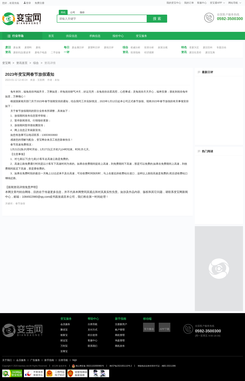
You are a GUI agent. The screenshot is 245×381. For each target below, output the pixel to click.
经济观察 (149, 52)
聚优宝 (64, 329)
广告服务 (35, 360)
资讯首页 (21, 63)
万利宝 (64, 346)
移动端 (147, 318)
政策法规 (163, 47)
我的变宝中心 (174, 2)
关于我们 (7, 360)
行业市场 (15, 35)
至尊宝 (64, 351)
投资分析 (149, 47)
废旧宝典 (210, 52)
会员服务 (65, 324)
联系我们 (92, 346)
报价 (82, 12)
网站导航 (234, 2)
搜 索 (157, 19)
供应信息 (71, 35)
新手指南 (120, 318)
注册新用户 (121, 324)
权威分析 (135, 47)
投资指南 (135, 52)
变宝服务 (141, 35)
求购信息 (95, 35)
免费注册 (39, 3)
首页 (51, 35)
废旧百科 (207, 47)
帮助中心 (93, 318)
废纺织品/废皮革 (22, 52)
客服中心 (202, 2)
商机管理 (120, 335)
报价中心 (118, 35)
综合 (36, 63)
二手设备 (55, 52)
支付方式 (92, 329)
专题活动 (221, 47)
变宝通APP (217, 2)
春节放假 (20, 203)
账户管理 (120, 329)
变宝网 (21, 18)
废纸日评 (109, 47)
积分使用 (92, 335)
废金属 (16, 47)
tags (74, 360)
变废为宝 (194, 47)
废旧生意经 (195, 52)
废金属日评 (78, 47)
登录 (27, 2)
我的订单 (189, 2)
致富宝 (64, 335)
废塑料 (28, 47)
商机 (63, 12)
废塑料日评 (94, 47)
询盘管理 (120, 340)
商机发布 (120, 346)
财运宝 (64, 340)
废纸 (38, 47)
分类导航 (92, 324)
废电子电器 (41, 52)
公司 (72, 12)
